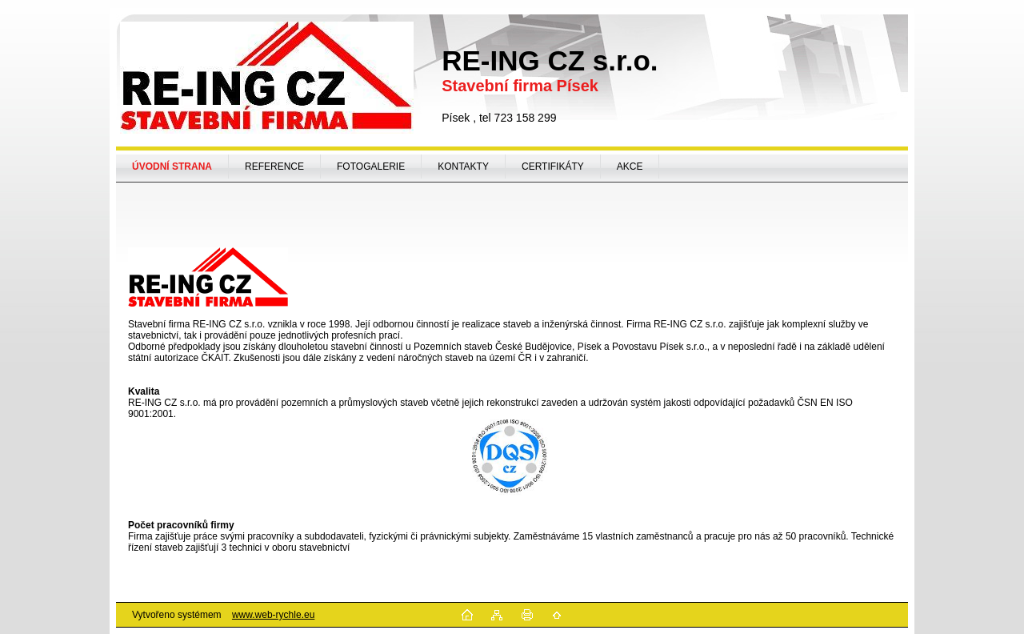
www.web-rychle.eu (273, 614)
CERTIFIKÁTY (553, 166)
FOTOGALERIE (371, 166)
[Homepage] (172, 166)
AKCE (630, 166)
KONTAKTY (463, 166)
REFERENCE (274, 166)
